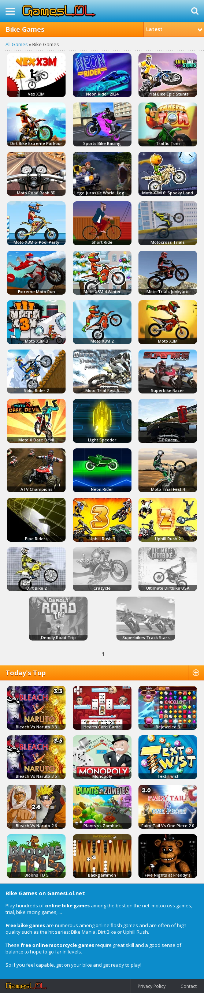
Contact (189, 986)
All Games (16, 44)
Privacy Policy (152, 986)
